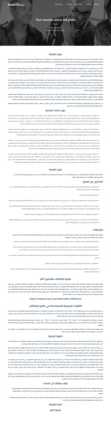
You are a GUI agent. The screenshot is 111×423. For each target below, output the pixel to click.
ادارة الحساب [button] (79, 4)
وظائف (89, 4)
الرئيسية (96, 4)
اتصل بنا (69, 4)
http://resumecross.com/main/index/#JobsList (55, 299)
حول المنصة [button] (59, 4)
